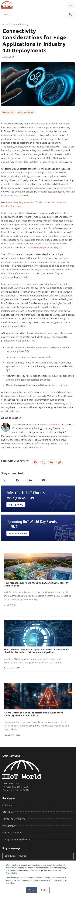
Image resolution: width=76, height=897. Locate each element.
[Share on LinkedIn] (51, 462)
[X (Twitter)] (4, 480)
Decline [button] (44, 890)
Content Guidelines (12, 832)
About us (7, 805)
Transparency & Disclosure (16, 839)
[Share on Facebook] (35, 462)
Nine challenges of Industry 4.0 (46, 247)
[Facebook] (17, 480)
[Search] (33, 14)
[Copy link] (59, 462)
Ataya (25, 428)
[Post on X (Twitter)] (43, 462)
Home (5, 24)
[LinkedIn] (30, 480)
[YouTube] (43, 480)
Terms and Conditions (13, 818)
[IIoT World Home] (38, 769)
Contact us (7, 811)
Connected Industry (19, 24)
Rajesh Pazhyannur (49, 424)
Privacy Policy (11, 873)
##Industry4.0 (8, 112)
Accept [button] (31, 890)
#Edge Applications (26, 112)
